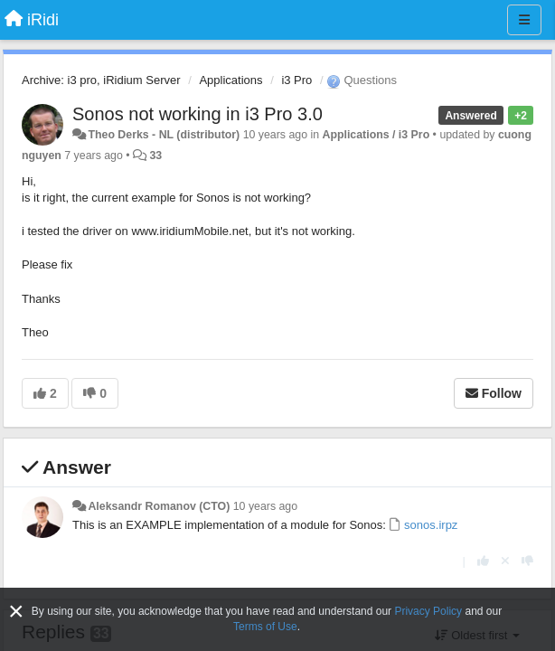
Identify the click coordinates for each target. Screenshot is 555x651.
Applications (230, 80)
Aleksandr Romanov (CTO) (159, 506)
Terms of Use (265, 626)
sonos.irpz (429, 525)
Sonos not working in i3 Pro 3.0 (197, 114)
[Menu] (524, 20)
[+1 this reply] (483, 561)
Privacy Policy (428, 611)
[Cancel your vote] (505, 561)
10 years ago (265, 506)
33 (155, 155)
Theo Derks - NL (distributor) (164, 134)
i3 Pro (296, 80)
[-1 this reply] (527, 561)
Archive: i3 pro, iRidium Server (101, 80)
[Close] (16, 611)
